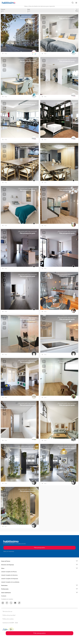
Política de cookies (8, 619)
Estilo (28, 9)
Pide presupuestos (39, 633)
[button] (3, 53)
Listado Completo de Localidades (10, 582)
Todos (28, 11)
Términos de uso (7, 611)
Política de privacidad (9, 615)
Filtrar (76, 11)
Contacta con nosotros (7, 599)
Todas (2, 11)
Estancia (3, 9)
